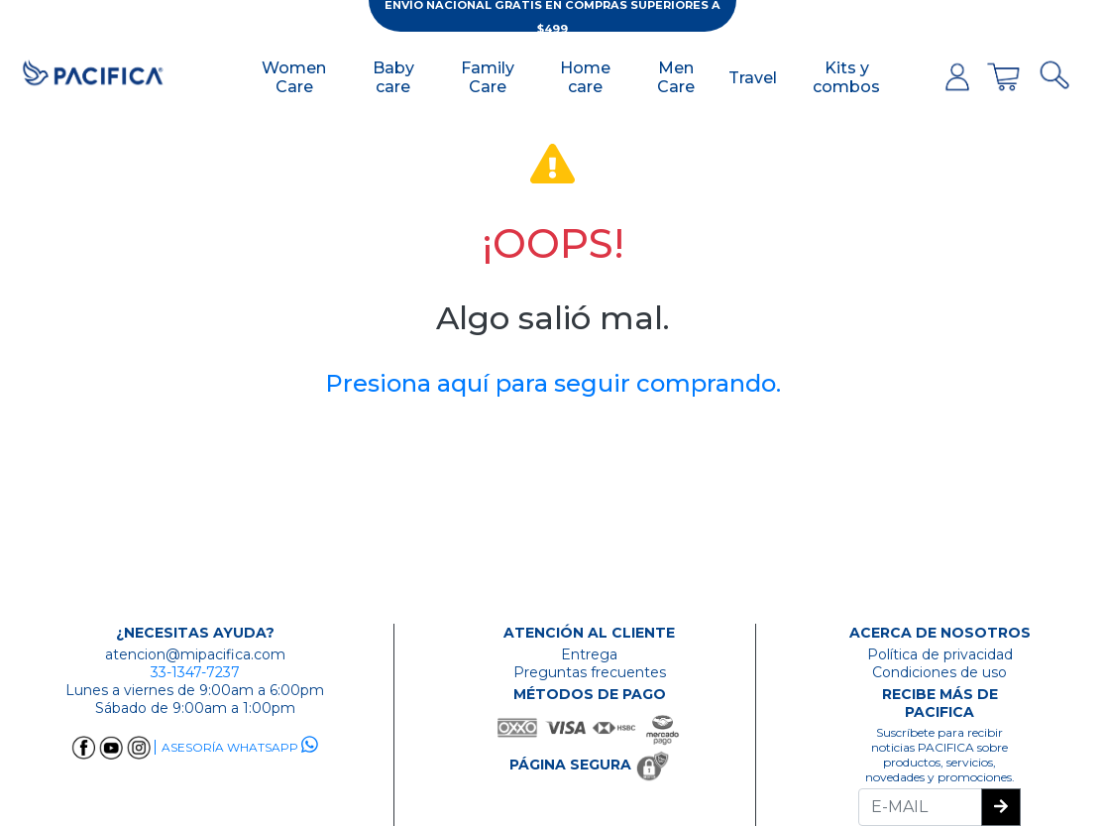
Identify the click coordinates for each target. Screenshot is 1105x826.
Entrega (589, 654)
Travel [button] (752, 77)
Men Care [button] (676, 77)
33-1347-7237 (195, 672)
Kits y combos (846, 77)
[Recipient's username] (920, 807)
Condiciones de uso (939, 672)
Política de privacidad (940, 654)
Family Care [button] (487, 77)
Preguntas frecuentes (589, 672)
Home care (585, 77)
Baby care (393, 77)
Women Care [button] (294, 77)
